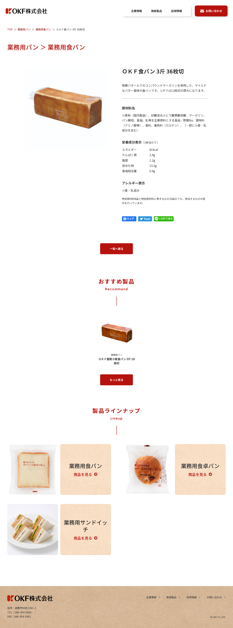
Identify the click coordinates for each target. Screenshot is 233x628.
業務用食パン (43, 29)
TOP (10, 29)
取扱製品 (171, 597)
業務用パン (24, 29)
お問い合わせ (214, 597)
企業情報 (151, 597)
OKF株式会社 (26, 11)
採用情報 (192, 597)
